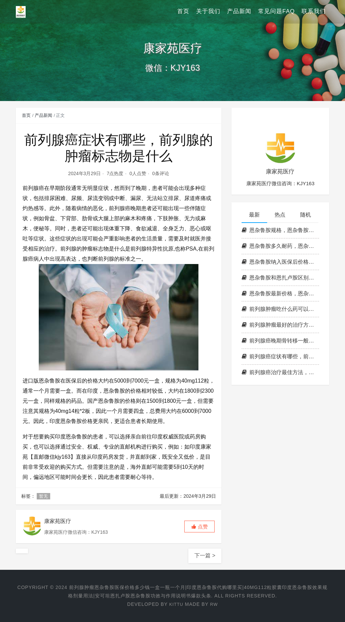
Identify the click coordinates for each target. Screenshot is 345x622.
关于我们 (208, 11)
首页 (183, 11)
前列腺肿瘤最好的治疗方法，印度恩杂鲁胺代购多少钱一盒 (280, 325)
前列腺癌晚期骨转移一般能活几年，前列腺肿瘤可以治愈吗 (280, 340)
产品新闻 (239, 11)
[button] (199, 526)
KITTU (175, 604)
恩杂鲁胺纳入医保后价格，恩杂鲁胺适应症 (280, 262)
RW (214, 604)
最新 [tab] (254, 215)
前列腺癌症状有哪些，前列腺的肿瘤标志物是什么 (280, 356)
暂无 (43, 496)
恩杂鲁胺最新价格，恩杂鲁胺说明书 (280, 293)
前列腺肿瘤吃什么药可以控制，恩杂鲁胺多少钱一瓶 (280, 309)
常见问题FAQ (276, 11)
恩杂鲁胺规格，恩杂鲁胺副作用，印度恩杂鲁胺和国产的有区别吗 (280, 230)
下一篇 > (204, 555)
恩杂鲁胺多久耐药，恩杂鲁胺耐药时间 (280, 246)
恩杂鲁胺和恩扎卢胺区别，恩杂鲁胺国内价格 (280, 278)
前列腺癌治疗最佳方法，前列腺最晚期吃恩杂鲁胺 (280, 372)
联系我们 (314, 11)
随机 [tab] (305, 215)
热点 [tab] (280, 215)
